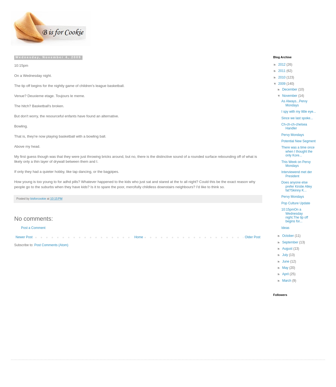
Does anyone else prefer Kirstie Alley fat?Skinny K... (296, 186)
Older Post (252, 237)
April (286, 274)
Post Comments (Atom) (51, 245)
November (290, 96)
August (287, 249)
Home (138, 237)
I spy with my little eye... (298, 112)
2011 (282, 71)
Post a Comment (33, 228)
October (288, 236)
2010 (282, 77)
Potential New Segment (298, 141)
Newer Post (24, 237)
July (285, 255)
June (286, 261)
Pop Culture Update (295, 203)
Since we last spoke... (297, 118)
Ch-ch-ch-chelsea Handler (294, 126)
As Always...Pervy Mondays (294, 103)
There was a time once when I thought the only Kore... (297, 151)
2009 (282, 84)
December (290, 89)
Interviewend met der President (296, 174)
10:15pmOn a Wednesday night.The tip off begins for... (294, 215)
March (287, 281)
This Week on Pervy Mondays (296, 164)
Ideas (285, 228)
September (290, 242)
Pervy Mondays (292, 135)
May (285, 268)
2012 (282, 64)
